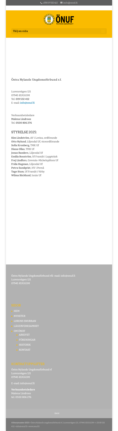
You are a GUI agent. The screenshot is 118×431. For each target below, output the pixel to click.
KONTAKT (24, 349)
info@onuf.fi (27, 102)
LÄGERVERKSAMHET (26, 326)
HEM (16, 311)
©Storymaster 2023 (20, 423)
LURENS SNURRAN (25, 321)
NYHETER (19, 316)
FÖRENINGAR (27, 339)
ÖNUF (56, 413)
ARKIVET (24, 334)
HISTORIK (25, 344)
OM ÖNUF (19, 331)
